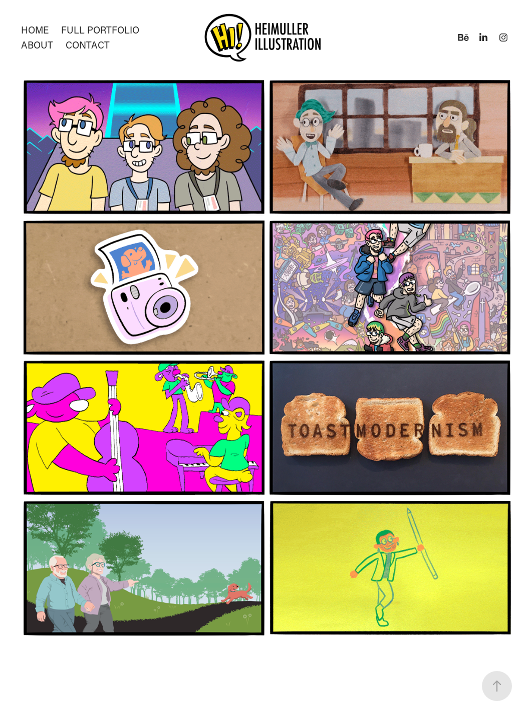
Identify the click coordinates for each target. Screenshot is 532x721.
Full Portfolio (100, 30)
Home (35, 30)
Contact (88, 44)
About (37, 44)
